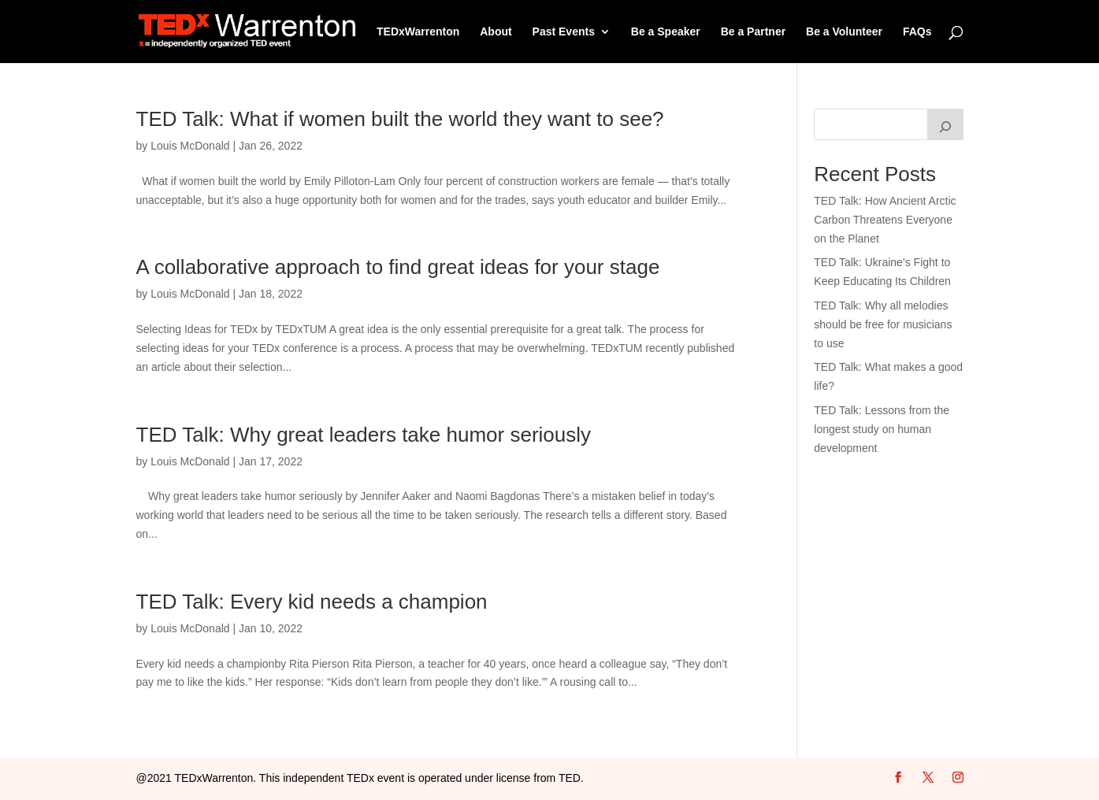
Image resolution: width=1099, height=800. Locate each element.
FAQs (917, 32)
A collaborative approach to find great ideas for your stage (398, 267)
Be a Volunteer (844, 32)
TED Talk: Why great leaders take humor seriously (364, 434)
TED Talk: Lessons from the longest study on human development (881, 429)
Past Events (564, 32)
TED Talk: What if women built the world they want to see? (400, 119)
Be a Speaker (665, 32)
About (495, 32)
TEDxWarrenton (418, 32)
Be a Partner (753, 32)
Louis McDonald (189, 145)
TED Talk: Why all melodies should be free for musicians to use (883, 324)
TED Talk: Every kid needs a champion (312, 601)
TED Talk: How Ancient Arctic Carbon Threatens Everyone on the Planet (885, 219)
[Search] (945, 124)
